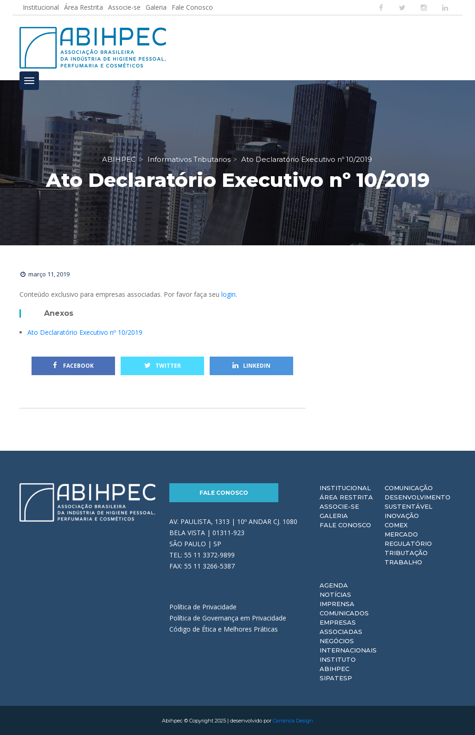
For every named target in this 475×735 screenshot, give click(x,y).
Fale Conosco (192, 7)
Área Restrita (83, 7)
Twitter (162, 365)
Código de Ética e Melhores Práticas (223, 628)
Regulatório (408, 543)
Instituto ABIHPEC (338, 663)
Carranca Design (293, 720)
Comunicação (409, 487)
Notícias (335, 594)
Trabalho (403, 561)
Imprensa (337, 603)
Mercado (401, 533)
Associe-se (124, 7)
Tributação (406, 552)
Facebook (73, 365)
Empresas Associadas (341, 626)
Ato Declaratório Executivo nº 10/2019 (84, 331)
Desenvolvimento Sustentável (417, 501)
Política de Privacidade (203, 606)
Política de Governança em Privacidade (227, 617)
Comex (396, 524)
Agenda (334, 584)
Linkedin (251, 365)
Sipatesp (336, 677)
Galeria (156, 7)
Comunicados (344, 612)
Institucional (41, 7)
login (228, 293)
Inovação (402, 515)
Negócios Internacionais (348, 645)
